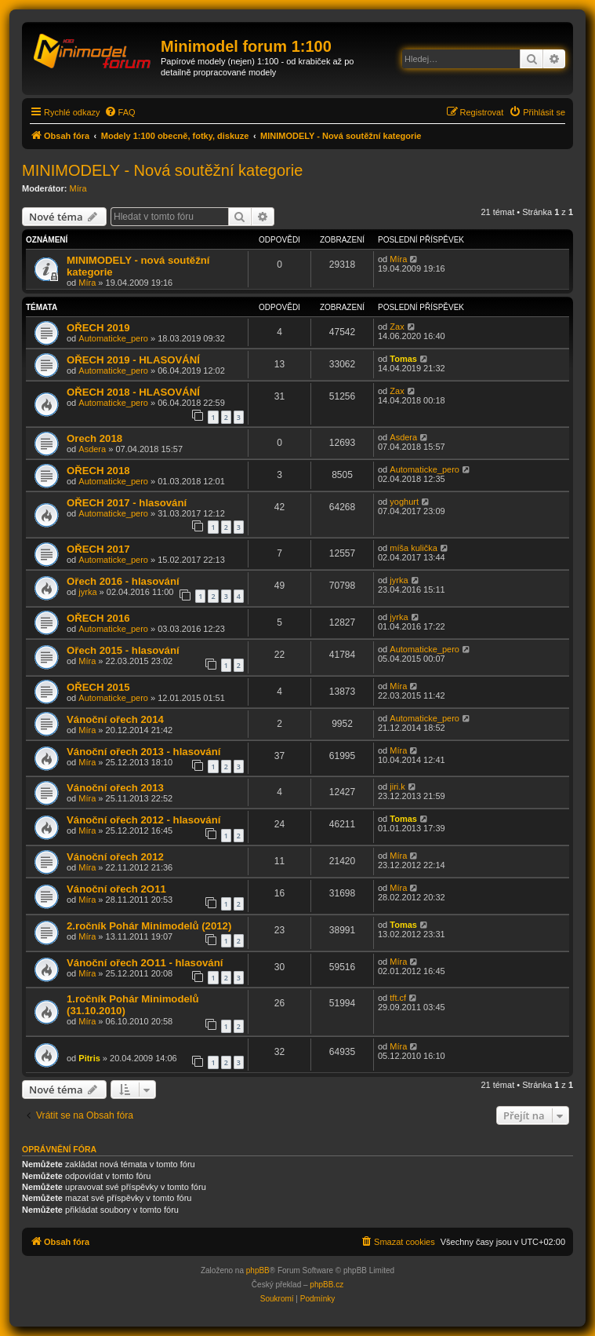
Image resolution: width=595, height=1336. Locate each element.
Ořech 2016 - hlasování (123, 581)
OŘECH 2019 (98, 328)
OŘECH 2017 (98, 549)
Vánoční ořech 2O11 (116, 889)
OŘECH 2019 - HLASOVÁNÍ (133, 360)
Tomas (403, 358)
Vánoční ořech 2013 (115, 788)
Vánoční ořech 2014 (115, 719)
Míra (78, 188)
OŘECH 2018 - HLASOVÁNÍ (133, 392)
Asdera (92, 449)
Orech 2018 (94, 438)
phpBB (258, 1270)
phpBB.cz (326, 1284)
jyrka (87, 592)
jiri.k (397, 786)
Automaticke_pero (113, 338)
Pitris (89, 1058)
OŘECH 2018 (98, 470)
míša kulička (413, 548)
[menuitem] (120, 112)
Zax (397, 326)
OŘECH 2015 (98, 687)
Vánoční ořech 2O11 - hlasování (145, 963)
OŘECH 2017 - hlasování (127, 503)
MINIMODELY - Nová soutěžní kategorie (162, 170)
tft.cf (398, 997)
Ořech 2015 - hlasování (123, 650)
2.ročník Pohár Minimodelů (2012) (149, 926)
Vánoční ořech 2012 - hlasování (143, 820)
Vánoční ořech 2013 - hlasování (143, 751)
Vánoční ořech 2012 (115, 857)
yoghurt (404, 501)
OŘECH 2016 (98, 618)
